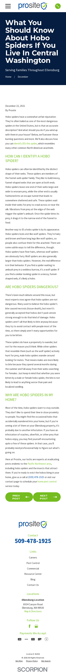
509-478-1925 (33, 541)
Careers (33, 557)
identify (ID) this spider (25, 143)
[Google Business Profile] (36, 626)
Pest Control (33, 563)
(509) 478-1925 (36, 477)
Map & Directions (33, 611)
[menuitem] (19, 661)
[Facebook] (29, 626)
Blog (32, 579)
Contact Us (33, 584)
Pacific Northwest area (39, 463)
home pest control (47, 481)
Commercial (33, 568)
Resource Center (33, 573)
